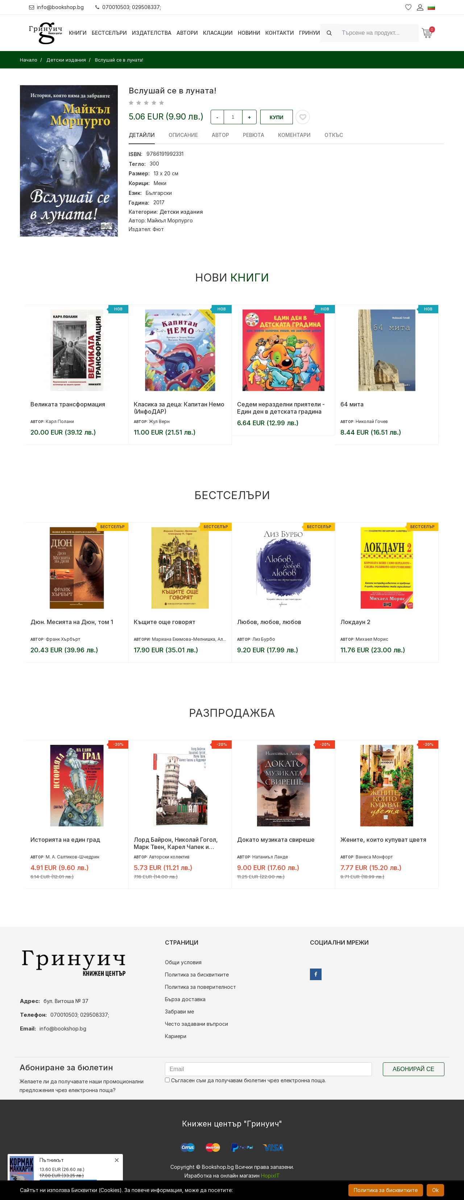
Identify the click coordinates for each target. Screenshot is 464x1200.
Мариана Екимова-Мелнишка (183, 639)
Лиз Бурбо (263, 639)
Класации (218, 33)
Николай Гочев (372, 421)
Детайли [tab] (142, 135)
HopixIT (270, 1175)
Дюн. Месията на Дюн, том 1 (71, 622)
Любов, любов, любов (269, 622)
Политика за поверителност (200, 987)
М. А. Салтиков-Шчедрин (72, 857)
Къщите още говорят (164, 622)
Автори (187, 33)
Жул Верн (159, 421)
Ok (435, 1190)
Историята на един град (65, 839)
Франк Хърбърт (63, 639)
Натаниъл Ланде (270, 857)
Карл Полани (60, 421)
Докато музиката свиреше (276, 839)
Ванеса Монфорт (374, 857)
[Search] (378, 33)
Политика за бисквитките (197, 974)
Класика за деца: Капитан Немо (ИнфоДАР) (179, 408)
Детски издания (181, 212)
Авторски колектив (169, 857)
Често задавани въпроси (196, 1024)
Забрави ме (179, 1011)
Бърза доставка (185, 999)
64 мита (352, 404)
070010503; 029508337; (128, 7)
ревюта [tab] (253, 135)
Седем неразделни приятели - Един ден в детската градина (281, 408)
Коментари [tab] (294, 135)
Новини (249, 33)
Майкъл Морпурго (170, 220)
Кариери (175, 1036)
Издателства (151, 33)
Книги (78, 33)
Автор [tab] (220, 135)
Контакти (279, 33)
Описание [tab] (183, 135)
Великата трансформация (67, 404)
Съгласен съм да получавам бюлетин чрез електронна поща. (245, 1080)
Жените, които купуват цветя (383, 839)
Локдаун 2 (355, 622)
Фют (158, 229)
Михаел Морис (372, 639)
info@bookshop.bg (56, 7)
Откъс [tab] (333, 135)
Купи (276, 117)
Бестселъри (109, 33)
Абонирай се (413, 1069)
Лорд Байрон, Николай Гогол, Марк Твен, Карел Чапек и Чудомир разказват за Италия (177, 843)
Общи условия (183, 962)
